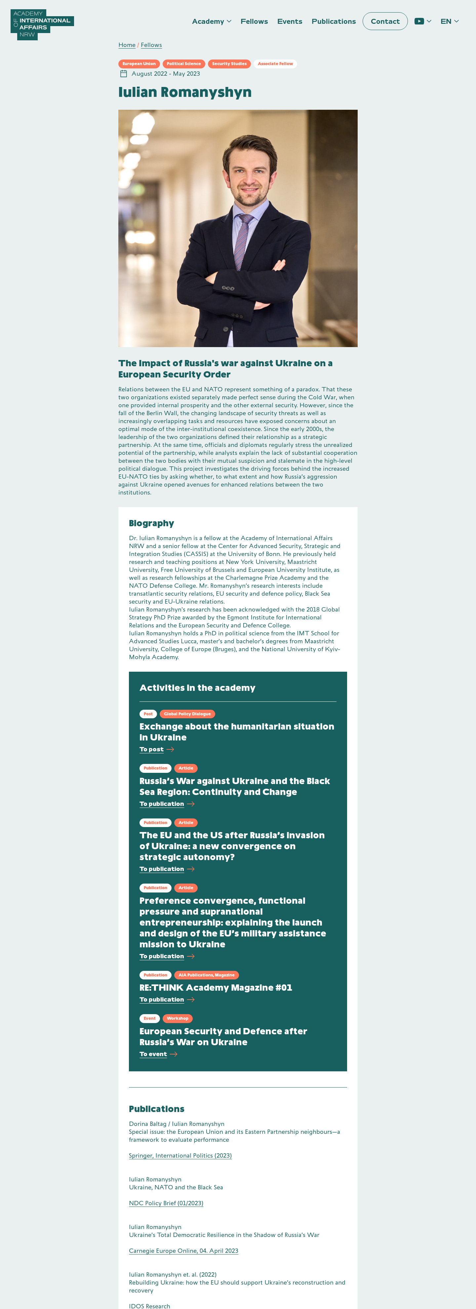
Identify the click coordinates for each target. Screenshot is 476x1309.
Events (289, 21)
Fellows (254, 21)
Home (127, 44)
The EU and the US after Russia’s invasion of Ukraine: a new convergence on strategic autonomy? (232, 846)
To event (158, 1054)
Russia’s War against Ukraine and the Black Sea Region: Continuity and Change (234, 786)
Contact (385, 21)
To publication (167, 804)
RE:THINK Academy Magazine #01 (216, 987)
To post (156, 749)
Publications (334, 21)
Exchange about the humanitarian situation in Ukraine (237, 732)
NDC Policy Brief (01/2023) (166, 1203)
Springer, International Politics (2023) (180, 1155)
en (446, 21)
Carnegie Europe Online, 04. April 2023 (183, 1250)
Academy (208, 21)
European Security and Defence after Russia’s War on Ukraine (223, 1036)
